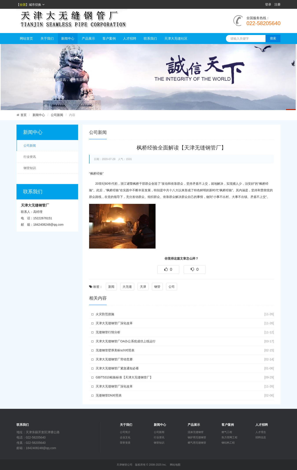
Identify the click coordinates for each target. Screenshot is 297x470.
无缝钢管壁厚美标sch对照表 (115, 350)
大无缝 (127, 286)
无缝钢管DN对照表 (109, 395)
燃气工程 (227, 432)
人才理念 (260, 432)
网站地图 (175, 464)
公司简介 (125, 432)
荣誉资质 (125, 442)
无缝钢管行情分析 (108, 332)
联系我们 (150, 38)
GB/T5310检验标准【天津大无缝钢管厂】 (124, 377)
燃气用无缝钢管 (197, 442)
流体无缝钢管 (196, 432)
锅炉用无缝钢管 (197, 437)
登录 (268, 4)
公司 (172, 286)
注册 (277, 4)
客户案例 (109, 38)
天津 (143, 286)
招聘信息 (260, 437)
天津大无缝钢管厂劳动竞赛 (114, 359)
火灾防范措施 (105, 314)
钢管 (157, 286)
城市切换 (36, 4)
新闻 (111, 286)
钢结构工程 (228, 442)
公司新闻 (57, 115)
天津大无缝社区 (175, 38)
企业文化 (125, 437)
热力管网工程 (229, 437)
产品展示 (88, 38)
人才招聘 (129, 38)
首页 (23, 114)
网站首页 (26, 38)
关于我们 (47, 38)
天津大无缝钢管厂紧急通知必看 (117, 368)
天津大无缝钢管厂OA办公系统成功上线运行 (126, 341)
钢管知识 (30, 168)
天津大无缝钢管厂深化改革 (114, 323)
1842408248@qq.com (48, 224)
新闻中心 (67, 38)
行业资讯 (30, 157)
